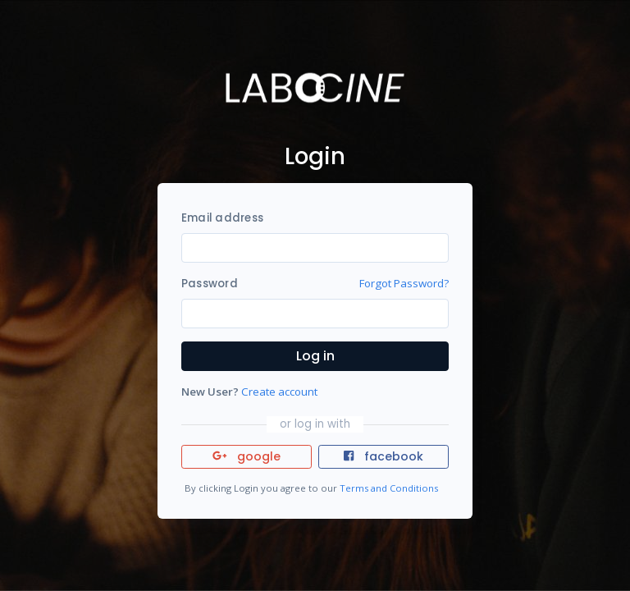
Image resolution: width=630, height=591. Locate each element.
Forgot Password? (404, 283)
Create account (279, 391)
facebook (383, 456)
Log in (315, 355)
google (246, 456)
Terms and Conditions (389, 488)
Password (209, 283)
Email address (222, 218)
